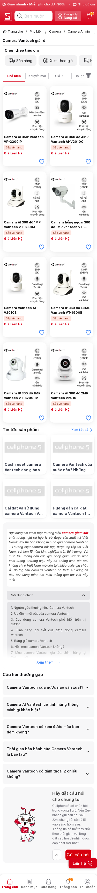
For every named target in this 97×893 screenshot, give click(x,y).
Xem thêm (48, 662)
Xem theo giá (58, 60)
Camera (55, 31)
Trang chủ (15, 31)
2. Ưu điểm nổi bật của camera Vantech (40, 614)
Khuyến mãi (37, 76)
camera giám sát (75, 533)
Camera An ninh (80, 31)
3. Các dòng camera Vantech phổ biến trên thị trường (48, 622)
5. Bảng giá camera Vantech (31, 641)
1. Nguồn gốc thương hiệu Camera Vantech (42, 608)
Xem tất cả (82, 430)
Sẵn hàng (20, 60)
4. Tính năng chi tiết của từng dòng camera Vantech (48, 632)
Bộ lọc (83, 75)
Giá (60, 76)
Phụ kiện (36, 31)
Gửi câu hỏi (78, 854)
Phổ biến (14, 76)
